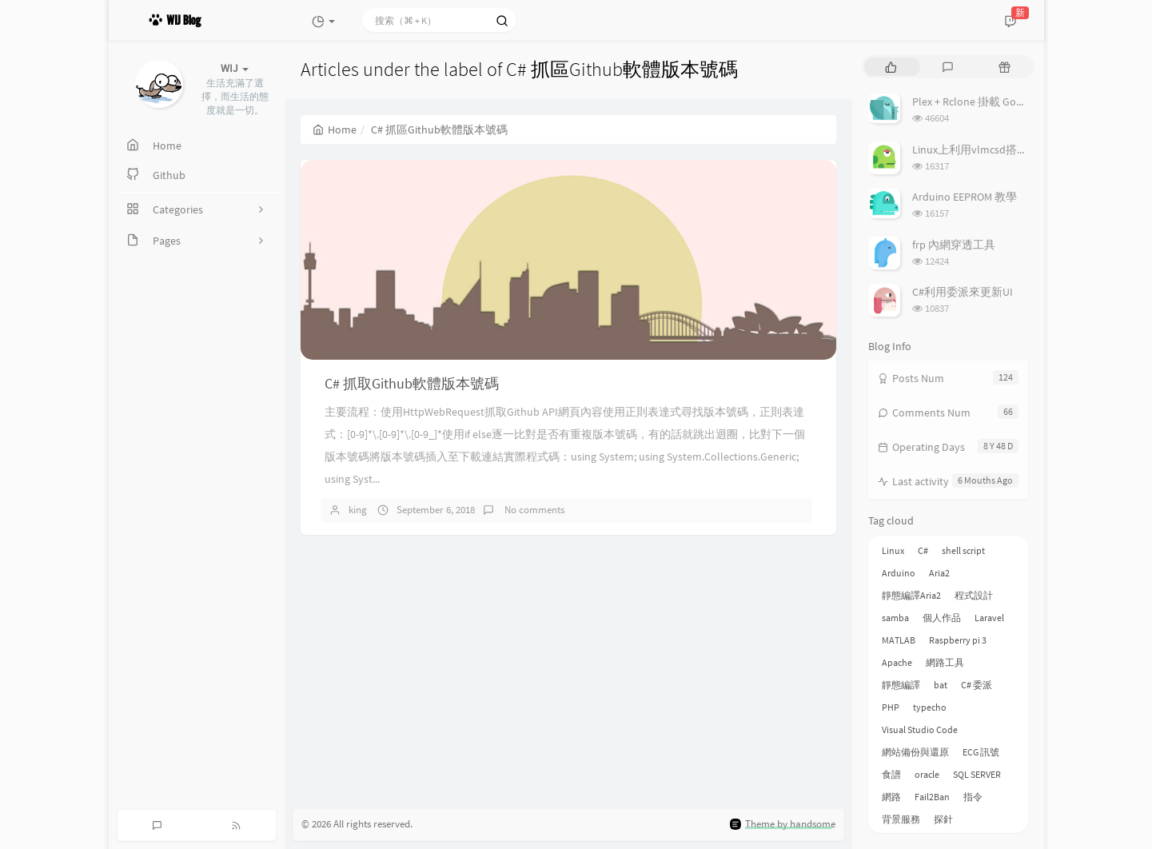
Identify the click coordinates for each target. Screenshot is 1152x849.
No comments (533, 509)
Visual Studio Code (920, 729)
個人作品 (942, 618)
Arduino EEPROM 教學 (964, 196)
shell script (963, 550)
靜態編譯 (901, 685)
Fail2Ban (932, 797)
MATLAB (898, 640)
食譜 (891, 774)
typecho (930, 707)
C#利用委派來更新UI (962, 292)
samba (895, 618)
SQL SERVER (977, 774)
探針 (943, 819)
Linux (893, 550)
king (358, 509)
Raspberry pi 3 (958, 640)
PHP (890, 707)
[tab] (891, 67)
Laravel (989, 618)
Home (335, 129)
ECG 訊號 (981, 752)
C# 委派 (976, 685)
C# (923, 550)
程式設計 (974, 595)
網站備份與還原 (915, 752)
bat (940, 685)
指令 (973, 797)
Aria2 (939, 573)
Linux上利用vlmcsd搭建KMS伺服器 (997, 149)
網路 (891, 797)
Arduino (898, 573)
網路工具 (945, 662)
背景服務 (901, 819)
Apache (897, 662)
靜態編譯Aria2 (911, 595)
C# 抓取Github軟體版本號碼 (412, 383)
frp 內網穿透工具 (953, 244)
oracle (927, 774)
